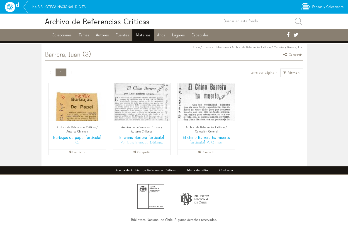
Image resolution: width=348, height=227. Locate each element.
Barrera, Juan (295, 47)
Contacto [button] (226, 170)
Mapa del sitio (197, 170)
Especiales (200, 35)
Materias (143, 35)
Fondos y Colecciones (215, 47)
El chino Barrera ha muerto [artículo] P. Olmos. (206, 140)
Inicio (196, 47)
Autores (102, 35)
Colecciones (62, 35)
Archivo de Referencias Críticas (97, 21)
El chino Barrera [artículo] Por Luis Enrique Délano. (141, 140)
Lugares (178, 35)
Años (161, 35)
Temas (83, 35)
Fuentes (122, 35)
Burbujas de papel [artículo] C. (77, 140)
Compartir (293, 54)
